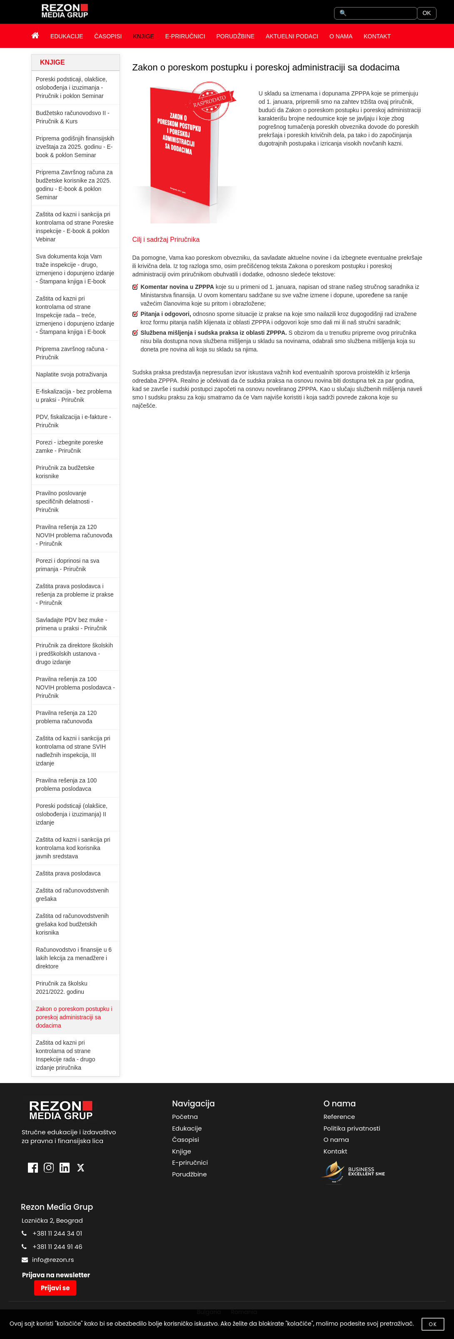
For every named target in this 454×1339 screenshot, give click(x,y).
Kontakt (335, 1151)
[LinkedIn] (65, 1169)
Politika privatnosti (352, 1128)
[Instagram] (49, 1169)
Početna (185, 1116)
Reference (339, 1116)
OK (426, 13)
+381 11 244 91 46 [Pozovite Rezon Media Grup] (57, 1246)
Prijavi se (55, 1288)
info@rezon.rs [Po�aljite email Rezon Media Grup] (53, 1259)
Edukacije (187, 1128)
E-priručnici (190, 1162)
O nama (336, 1139)
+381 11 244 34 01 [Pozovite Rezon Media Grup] (57, 1233)
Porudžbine (189, 1174)
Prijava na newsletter (56, 1275)
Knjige (181, 1151)
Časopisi (185, 1139)
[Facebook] (33, 1169)
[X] (80, 1169)
